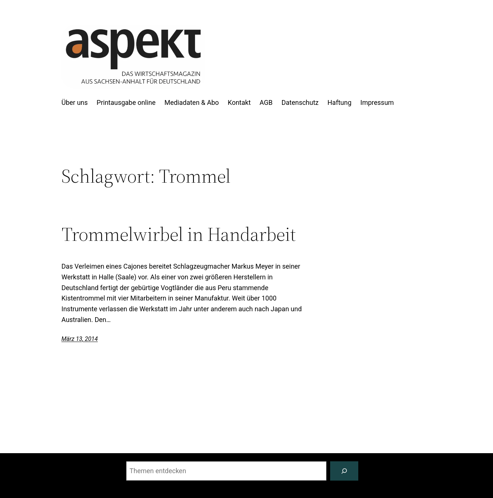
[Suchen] (344, 471)
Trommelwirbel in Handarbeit (178, 234)
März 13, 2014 (79, 338)
